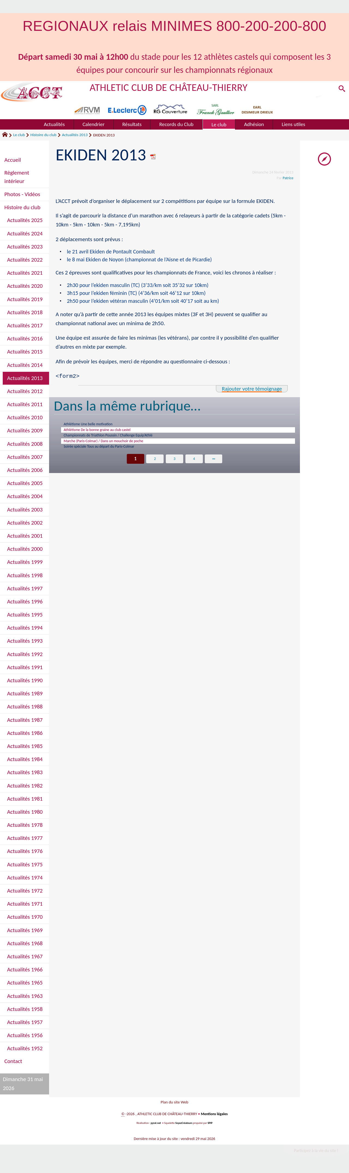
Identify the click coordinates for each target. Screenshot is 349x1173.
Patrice (287, 177)
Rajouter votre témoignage (251, 389)
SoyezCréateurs (184, 1126)
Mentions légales (214, 1116)
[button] (341, 90)
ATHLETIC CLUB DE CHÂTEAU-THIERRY (171, 87)
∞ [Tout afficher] (214, 468)
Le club (19, 134)
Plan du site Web (174, 1103)
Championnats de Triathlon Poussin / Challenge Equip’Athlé (121, 441)
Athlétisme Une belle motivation (95, 426)
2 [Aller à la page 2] (155, 468)
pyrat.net (155, 1126)
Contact (13, 1061)
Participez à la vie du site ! (315, 1153)
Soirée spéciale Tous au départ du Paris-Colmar (109, 455)
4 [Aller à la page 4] (194, 468)
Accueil (12, 159)
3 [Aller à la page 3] (174, 468)
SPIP (210, 1126)
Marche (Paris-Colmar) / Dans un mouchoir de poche (115, 448)
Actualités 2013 (75, 134)
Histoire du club (43, 134)
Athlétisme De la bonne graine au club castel (107, 433)
